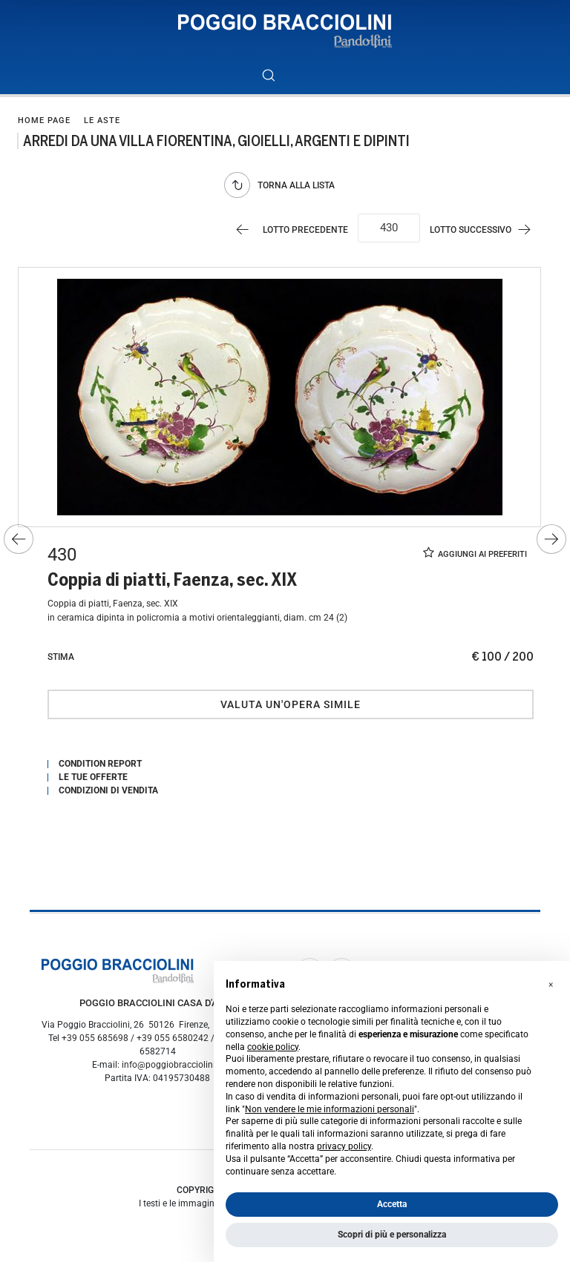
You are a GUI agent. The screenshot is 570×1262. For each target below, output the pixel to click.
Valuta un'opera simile (290, 704)
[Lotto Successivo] (487, 229)
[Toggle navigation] (301, 75)
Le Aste (102, 120)
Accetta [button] (392, 1204)
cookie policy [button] (272, 1047)
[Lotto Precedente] (289, 229)
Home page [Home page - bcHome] (44, 120)
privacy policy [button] (344, 1146)
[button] (551, 985)
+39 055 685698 (95, 1038)
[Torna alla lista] (283, 185)
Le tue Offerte (93, 777)
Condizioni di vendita (108, 790)
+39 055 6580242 (173, 1038)
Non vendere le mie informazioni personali (329, 1109)
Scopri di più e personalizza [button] (392, 1234)
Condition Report (100, 764)
